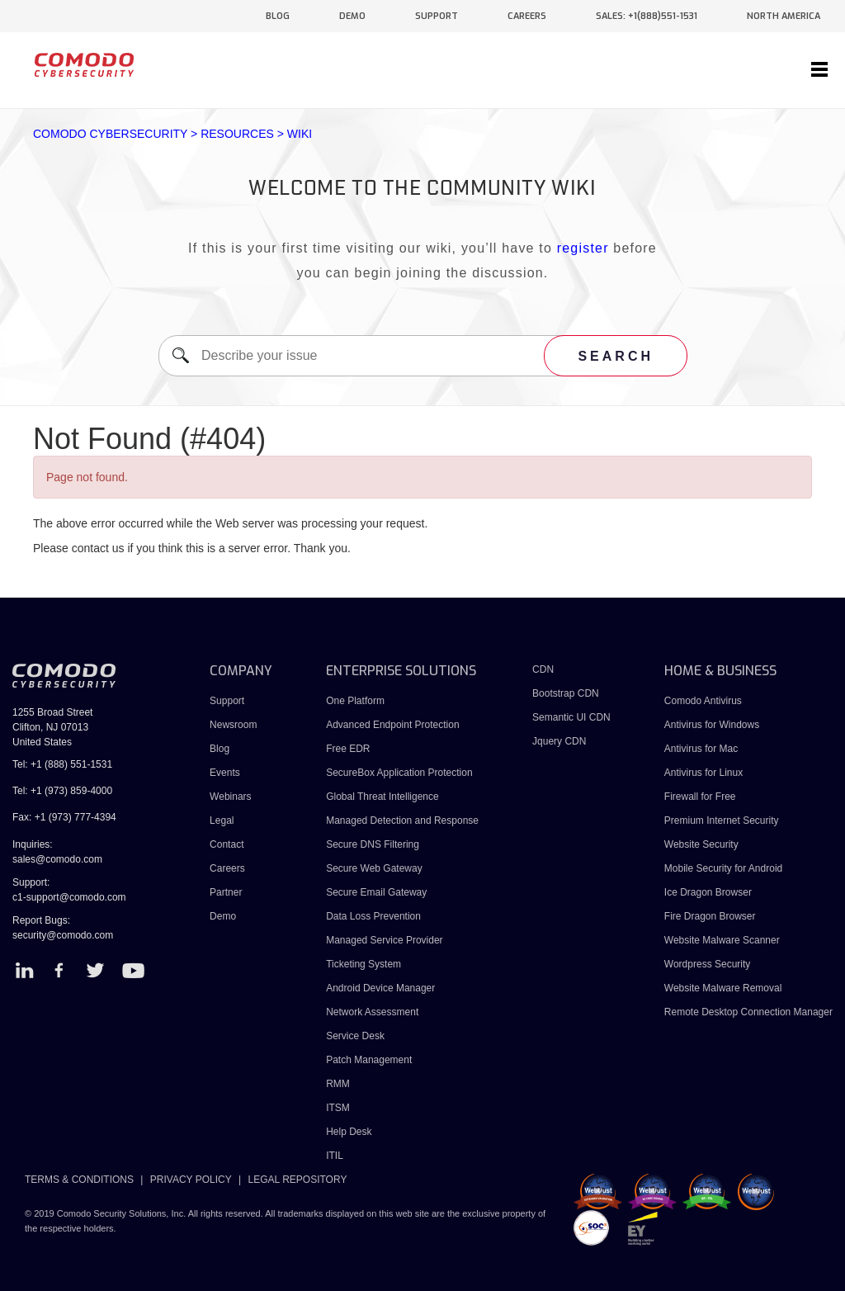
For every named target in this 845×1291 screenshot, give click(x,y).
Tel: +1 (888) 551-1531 (62, 764)
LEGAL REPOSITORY (297, 1179)
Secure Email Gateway (377, 892)
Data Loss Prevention (373, 916)
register (583, 248)
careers (526, 16)
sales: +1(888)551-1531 (646, 16)
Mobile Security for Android (723, 868)
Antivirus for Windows (711, 725)
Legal (222, 820)
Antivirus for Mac (701, 748)
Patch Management (369, 1060)
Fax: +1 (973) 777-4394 (64, 817)
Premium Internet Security (721, 820)
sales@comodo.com (57, 859)
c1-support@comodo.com (69, 897)
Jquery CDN (559, 741)
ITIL (334, 1155)
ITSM (338, 1108)
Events (225, 772)
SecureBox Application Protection (399, 772)
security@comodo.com (62, 935)
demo (352, 16)
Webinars (230, 796)
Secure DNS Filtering (372, 844)
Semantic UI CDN (571, 717)
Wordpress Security (707, 964)
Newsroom (233, 725)
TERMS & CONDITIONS (79, 1179)
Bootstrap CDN (565, 693)
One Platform (355, 701)
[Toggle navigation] (819, 70)
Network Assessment (372, 1012)
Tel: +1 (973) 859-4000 (62, 791)
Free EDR (348, 748)
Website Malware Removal (723, 988)
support (436, 16)
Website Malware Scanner (722, 940)
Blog (219, 748)
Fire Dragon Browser (710, 916)
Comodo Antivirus (703, 701)
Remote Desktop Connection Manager (748, 1012)
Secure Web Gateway (374, 868)
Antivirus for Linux (703, 772)
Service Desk (355, 1036)
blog (278, 16)
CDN (543, 669)
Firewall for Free (700, 796)
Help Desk (348, 1131)
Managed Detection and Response (402, 820)
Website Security (701, 844)
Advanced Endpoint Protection (392, 725)
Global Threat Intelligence (382, 796)
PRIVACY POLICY (191, 1179)
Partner (226, 892)
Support (227, 701)
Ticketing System (363, 964)
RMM (338, 1084)
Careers (227, 868)
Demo (223, 916)
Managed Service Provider (384, 940)
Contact (226, 844)
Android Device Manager (380, 988)
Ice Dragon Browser (708, 892)
